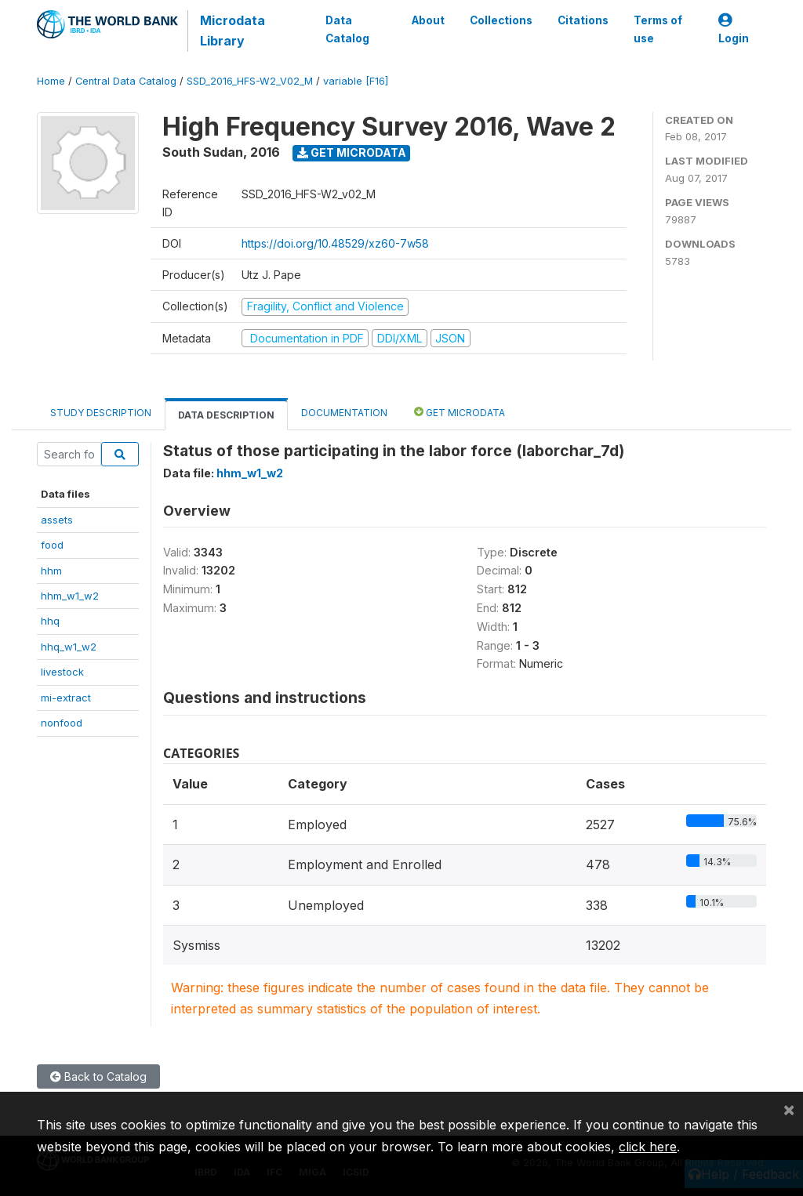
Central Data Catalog (125, 81)
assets (57, 519)
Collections (501, 20)
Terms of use (658, 29)
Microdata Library (232, 31)
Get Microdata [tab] (459, 412)
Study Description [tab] (100, 413)
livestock (62, 671)
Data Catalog (347, 29)
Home (51, 81)
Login (733, 29)
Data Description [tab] (226, 415)
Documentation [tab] (344, 413)
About (428, 20)
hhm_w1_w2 (70, 595)
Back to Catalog (98, 1076)
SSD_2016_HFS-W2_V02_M (250, 81)
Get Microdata (351, 152)
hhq (50, 620)
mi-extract (66, 697)
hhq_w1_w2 (68, 646)
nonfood (61, 722)
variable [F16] (355, 81)
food (52, 544)
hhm (51, 570)
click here (648, 1146)
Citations (583, 20)
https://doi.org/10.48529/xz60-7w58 (335, 243)
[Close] (789, 1109)
